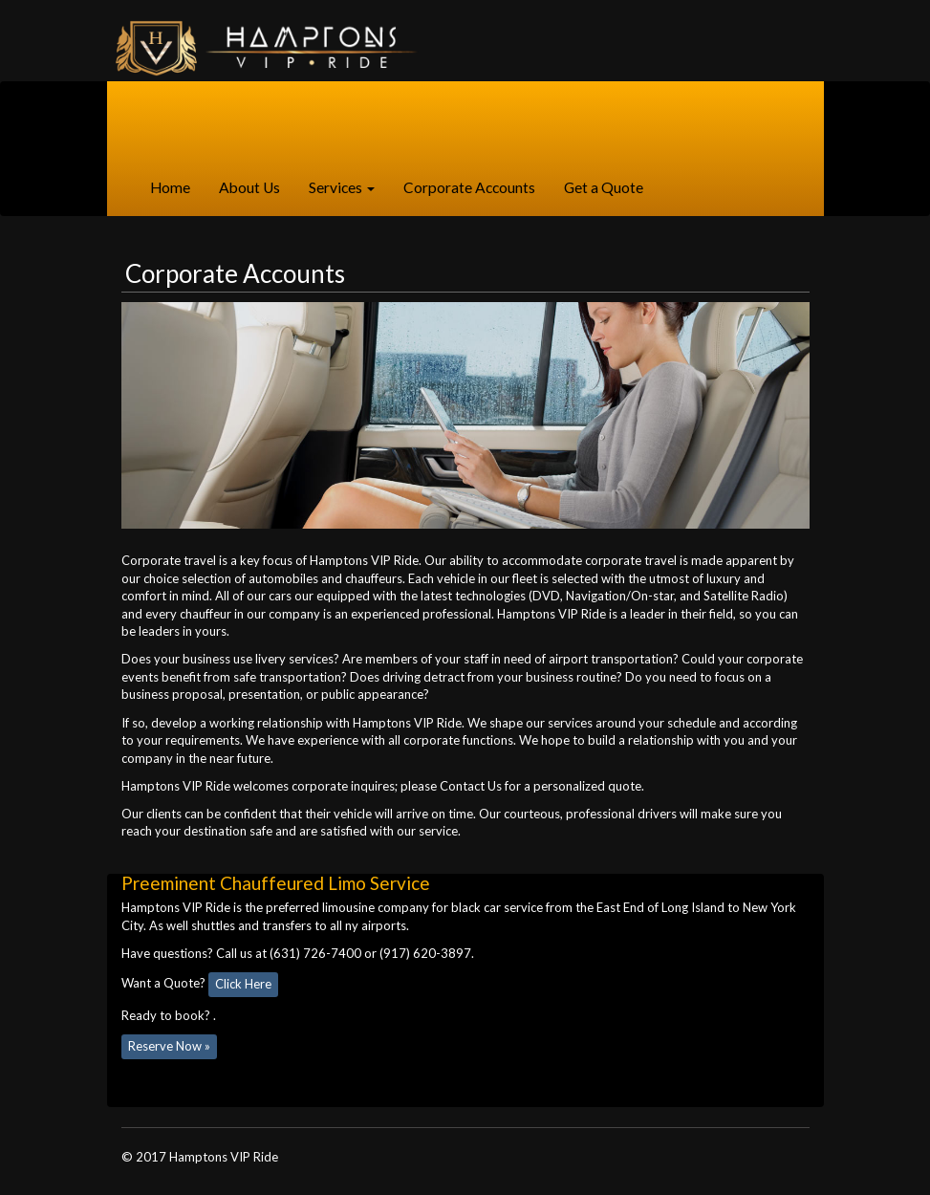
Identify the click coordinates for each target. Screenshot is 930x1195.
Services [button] (342, 187)
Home (177, 186)
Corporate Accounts (469, 187)
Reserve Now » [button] (169, 1046)
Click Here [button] (243, 983)
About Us (249, 187)
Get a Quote (603, 187)
